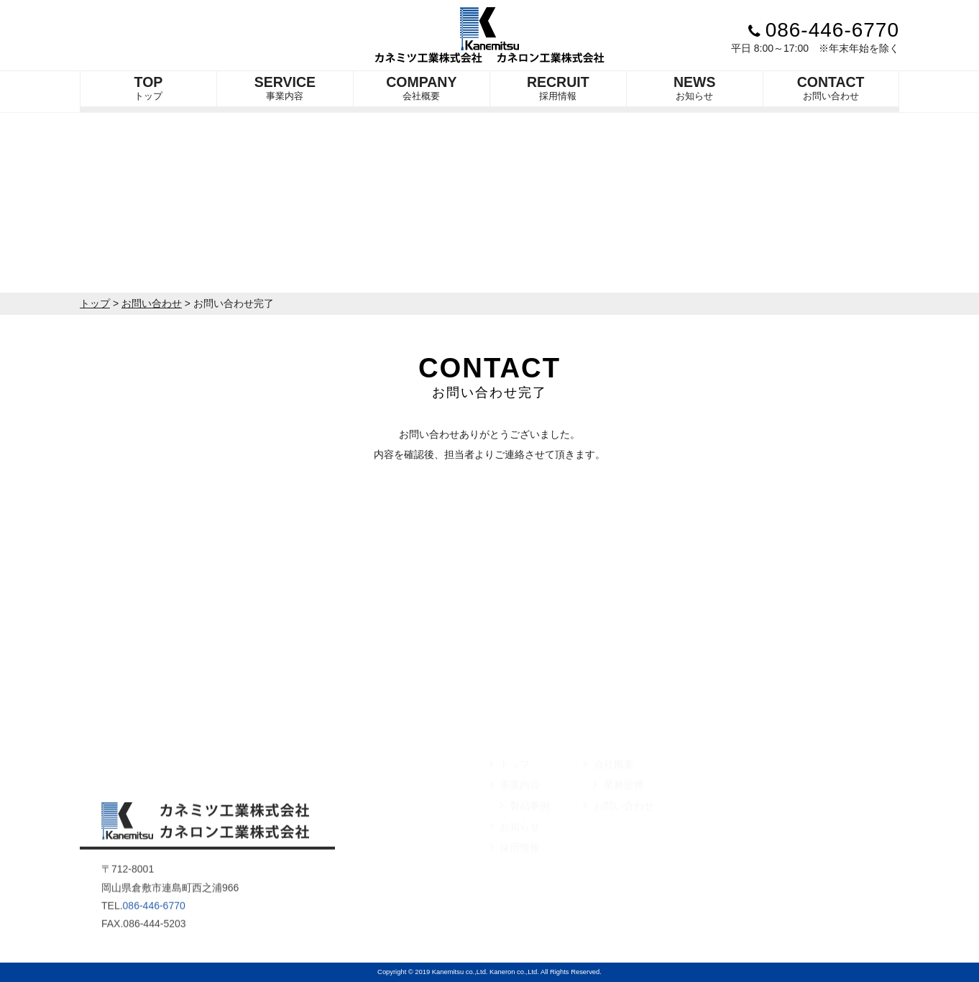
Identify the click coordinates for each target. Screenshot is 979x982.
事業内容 (285, 87)
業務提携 (618, 812)
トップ (148, 87)
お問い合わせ (831, 87)
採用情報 (558, 87)
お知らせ (695, 87)
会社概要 (421, 87)
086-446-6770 (823, 30)
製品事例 (525, 833)
